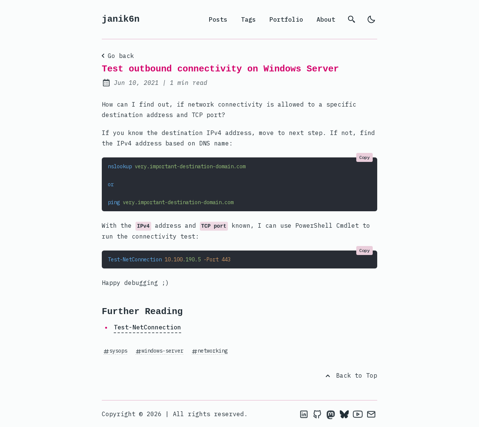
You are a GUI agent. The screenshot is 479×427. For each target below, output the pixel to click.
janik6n (121, 19)
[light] (371, 19)
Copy (364, 157)
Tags (248, 19)
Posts (218, 19)
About (326, 19)
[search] (352, 19)
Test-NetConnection (147, 327)
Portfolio (286, 19)
